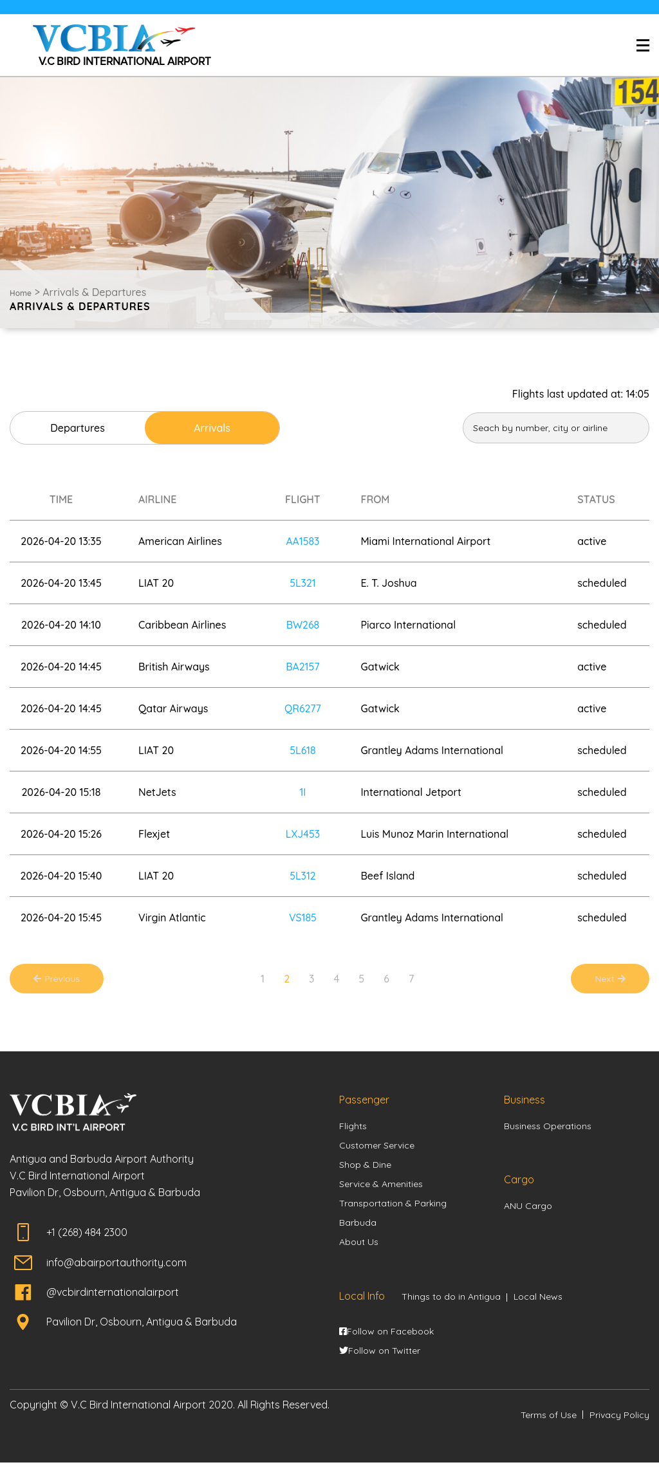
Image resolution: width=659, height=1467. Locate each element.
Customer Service (376, 1148)
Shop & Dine (365, 1168)
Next (605, 979)
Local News (538, 1300)
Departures (84, 427)
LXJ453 (303, 833)
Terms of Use (549, 1419)
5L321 (303, 583)
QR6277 (302, 708)
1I (302, 792)
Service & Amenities (381, 1187)
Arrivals (232, 427)
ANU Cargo (528, 1209)
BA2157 (303, 666)
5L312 (303, 875)
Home (21, 293)
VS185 (303, 917)
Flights (353, 1129)
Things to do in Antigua (451, 1300)
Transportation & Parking (393, 1206)
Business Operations (547, 1129)
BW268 (302, 624)
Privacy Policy (619, 1419)
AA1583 (303, 541)
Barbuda (357, 1226)
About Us (358, 1245)
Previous (63, 979)
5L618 (303, 750)
